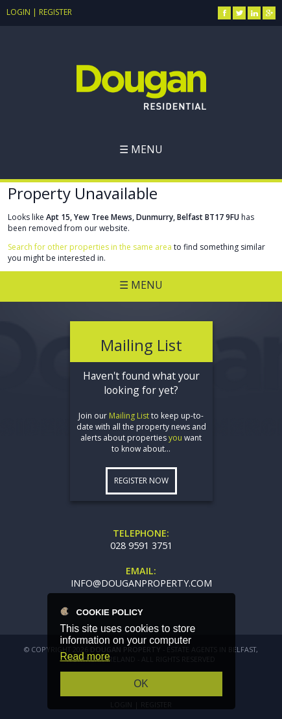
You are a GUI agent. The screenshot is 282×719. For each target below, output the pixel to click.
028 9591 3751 (141, 545)
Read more (85, 656)
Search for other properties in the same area (90, 246)
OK (141, 683)
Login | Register (39, 12)
